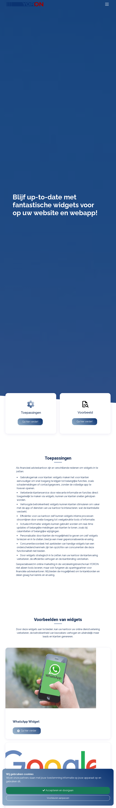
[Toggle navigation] (107, 4)
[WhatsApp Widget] (58, 694)
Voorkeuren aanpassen (58, 798)
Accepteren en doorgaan (58, 790)
